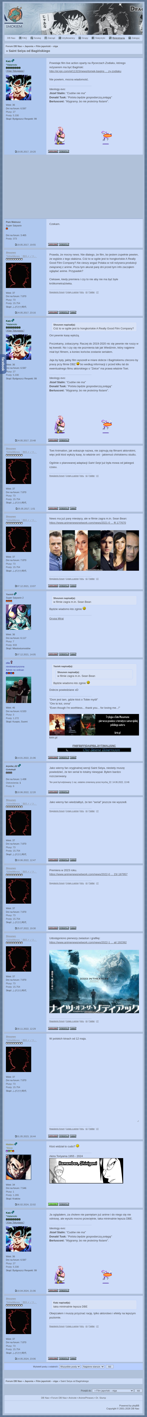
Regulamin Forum (57, 292)
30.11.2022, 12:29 (25, 1029)
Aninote (73, 1398)
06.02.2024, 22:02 (25, 1204)
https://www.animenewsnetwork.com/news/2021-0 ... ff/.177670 (87, 522)
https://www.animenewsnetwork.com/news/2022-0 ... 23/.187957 (88, 874)
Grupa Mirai (56, 618)
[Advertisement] (73, 186)
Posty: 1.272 (12, 718)
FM (75, 745)
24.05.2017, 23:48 (25, 440)
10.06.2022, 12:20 (25, 792)
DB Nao (45, 1398)
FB (79, 745)
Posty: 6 (10, 786)
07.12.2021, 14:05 (25, 654)
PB (92, 745)
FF (83, 745)
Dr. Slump (101, 1398)
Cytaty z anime (72, 292)
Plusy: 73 (10, 300)
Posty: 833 (11, 645)
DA (88, 745)
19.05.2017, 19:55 (25, 244)
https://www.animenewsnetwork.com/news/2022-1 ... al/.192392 (88, 942)
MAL (82, 292)
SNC (113, 745)
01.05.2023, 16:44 (25, 1136)
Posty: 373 (11, 238)
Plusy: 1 (10, 1191)
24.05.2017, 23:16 (25, 312)
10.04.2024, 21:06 (25, 1291)
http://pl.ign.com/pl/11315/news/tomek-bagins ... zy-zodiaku (85, 71)
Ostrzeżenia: (13, 783)
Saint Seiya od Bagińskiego (29, 51)
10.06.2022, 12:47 (25, 860)
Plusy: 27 (10, 112)
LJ (96, 745)
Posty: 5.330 (12, 115)
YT (97, 292)
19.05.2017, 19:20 (25, 151)
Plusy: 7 (10, 641)
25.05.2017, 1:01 (25, 508)
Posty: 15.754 (13, 303)
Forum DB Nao (14, 1381)
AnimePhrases (86, 1398)
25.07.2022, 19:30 (25, 928)
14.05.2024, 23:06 (25, 1359)
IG (86, 292)
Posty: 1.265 (12, 1195)
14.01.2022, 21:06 (25, 758)
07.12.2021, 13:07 (25, 586)
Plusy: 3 (10, 714)
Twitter (92, 292)
